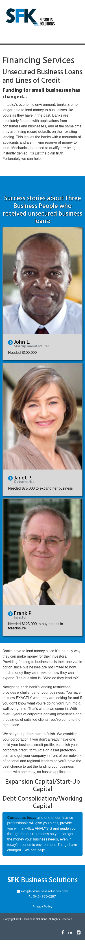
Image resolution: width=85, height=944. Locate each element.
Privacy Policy (42, 906)
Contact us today (21, 818)
